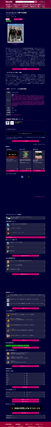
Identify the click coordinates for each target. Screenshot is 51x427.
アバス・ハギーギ (34, 100)
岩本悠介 (39, 101)
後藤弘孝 (29, 104)
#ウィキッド (14, 345)
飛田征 (32, 101)
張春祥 (25, 101)
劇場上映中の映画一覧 (25, 255)
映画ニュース (17, 6)
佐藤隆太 (24, 95)
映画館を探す (10, 6)
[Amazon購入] (15, 43)
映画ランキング (41, 4)
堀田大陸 (38, 103)
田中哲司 (41, 97)
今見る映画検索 (41, 1)
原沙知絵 (31, 95)
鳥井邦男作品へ (12, 170)
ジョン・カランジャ (17, 101)
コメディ (12, 16)
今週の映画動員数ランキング (11, 237)
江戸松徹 (35, 101)
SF (6, 394)
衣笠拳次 (31, 98)
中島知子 (20, 98)
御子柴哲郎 (15, 103)
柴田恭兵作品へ (38, 170)
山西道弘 (29, 97)
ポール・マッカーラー (19, 100)
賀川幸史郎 (24, 99)
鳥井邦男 (16, 94)
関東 (26, 373)
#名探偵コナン (19, 345)
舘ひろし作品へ (25, 170)
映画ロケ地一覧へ (25, 401)
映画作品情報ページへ (10, 415)
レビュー (15, 19)
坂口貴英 (27, 103)
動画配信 (20, 19)
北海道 (7, 377)
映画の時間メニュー (9, 4)
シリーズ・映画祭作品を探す (25, 347)
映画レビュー (25, 340)
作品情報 (12, 9)
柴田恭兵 (20, 95)
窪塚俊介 (28, 95)
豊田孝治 (17, 104)
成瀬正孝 (24, 98)
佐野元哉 (42, 103)
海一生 (27, 98)
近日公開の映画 (33, 4)
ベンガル (25, 97)
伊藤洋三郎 (33, 97)
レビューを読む (41, 6)
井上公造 (37, 104)
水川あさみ (20, 97)
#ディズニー (26, 345)
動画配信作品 (33, 6)
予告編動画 (25, 6)
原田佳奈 (39, 98)
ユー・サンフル (27, 100)
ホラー (27, 396)
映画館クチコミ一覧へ (25, 399)
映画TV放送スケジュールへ (25, 366)
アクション (8, 16)
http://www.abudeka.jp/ (16, 114)
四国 (26, 382)
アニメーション (28, 392)
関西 (7, 375)
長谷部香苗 (35, 98)
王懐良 (22, 101)
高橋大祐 (29, 101)
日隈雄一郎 (33, 104)
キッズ (27, 394)
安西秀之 (31, 103)
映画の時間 (8, 9)
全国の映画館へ (25, 387)
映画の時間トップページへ (11, 417)
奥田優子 (15, 105)
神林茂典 (13, 99)
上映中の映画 (17, 4)
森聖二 (17, 99)
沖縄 (26, 384)
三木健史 (25, 104)
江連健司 (29, 99)
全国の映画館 (20, 426)
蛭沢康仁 (19, 103)
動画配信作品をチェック (25, 274)
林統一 (42, 98)
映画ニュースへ (25, 308)
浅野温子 (35, 95)
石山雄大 (37, 97)
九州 (7, 384)
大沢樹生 (16, 98)
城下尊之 (41, 104)
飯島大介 (20, 99)
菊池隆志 (35, 103)
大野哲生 (23, 103)
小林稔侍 (16, 97)
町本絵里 (36, 99)
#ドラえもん (8, 345)
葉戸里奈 (32, 99)
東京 (7, 373)
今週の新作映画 (25, 4)
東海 (26, 375)
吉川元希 (21, 104)
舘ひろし (16, 95)
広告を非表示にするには (39, 196)
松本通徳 (13, 104)
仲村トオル (39, 95)
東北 (26, 377)
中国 (7, 382)
